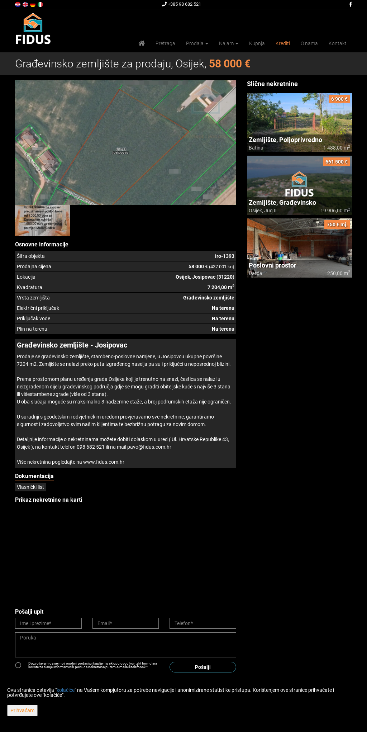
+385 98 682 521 (181, 4)
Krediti (283, 43)
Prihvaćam (22, 710)
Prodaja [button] (197, 43)
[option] (43, 220)
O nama (309, 43)
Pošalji (203, 667)
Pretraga (165, 43)
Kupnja (257, 43)
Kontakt (338, 43)
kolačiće (66, 690)
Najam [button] (228, 43)
